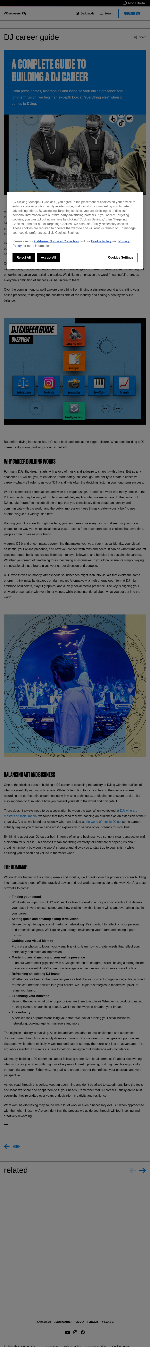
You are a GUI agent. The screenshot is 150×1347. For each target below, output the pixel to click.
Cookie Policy (101, 241)
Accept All (48, 257)
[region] (75, 230)
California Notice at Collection (56, 241)
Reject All (24, 257)
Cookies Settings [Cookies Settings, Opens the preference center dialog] (120, 257)
